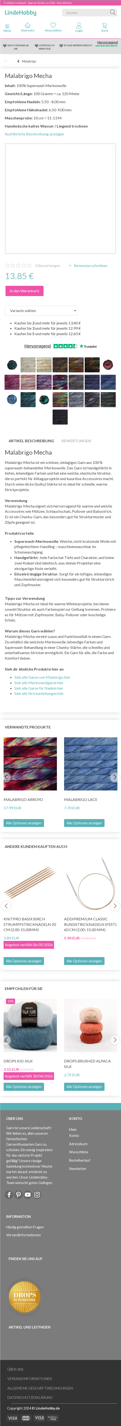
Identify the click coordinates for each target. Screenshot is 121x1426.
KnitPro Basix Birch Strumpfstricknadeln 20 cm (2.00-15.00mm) (30, 924)
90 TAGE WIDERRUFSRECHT (78, 45)
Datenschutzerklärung (30, 1397)
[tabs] (105, 28)
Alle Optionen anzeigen (24, 823)
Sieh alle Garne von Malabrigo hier (42, 677)
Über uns (15, 1369)
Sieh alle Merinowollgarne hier (39, 682)
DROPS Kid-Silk (18, 1061)
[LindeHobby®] (20, 11)
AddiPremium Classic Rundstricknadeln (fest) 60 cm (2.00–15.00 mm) (90, 924)
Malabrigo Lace (80, 799)
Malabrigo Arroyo (23, 799)
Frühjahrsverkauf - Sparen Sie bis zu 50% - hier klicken (38, 3)
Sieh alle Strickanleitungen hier (39, 693)
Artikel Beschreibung (31, 440)
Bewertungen (47, 265)
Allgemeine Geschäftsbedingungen (40, 1388)
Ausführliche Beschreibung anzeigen (34, 134)
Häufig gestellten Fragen (25, 1227)
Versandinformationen (23, 1235)
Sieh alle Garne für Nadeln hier (38, 688)
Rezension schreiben (90, 265)
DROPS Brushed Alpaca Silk (87, 1064)
